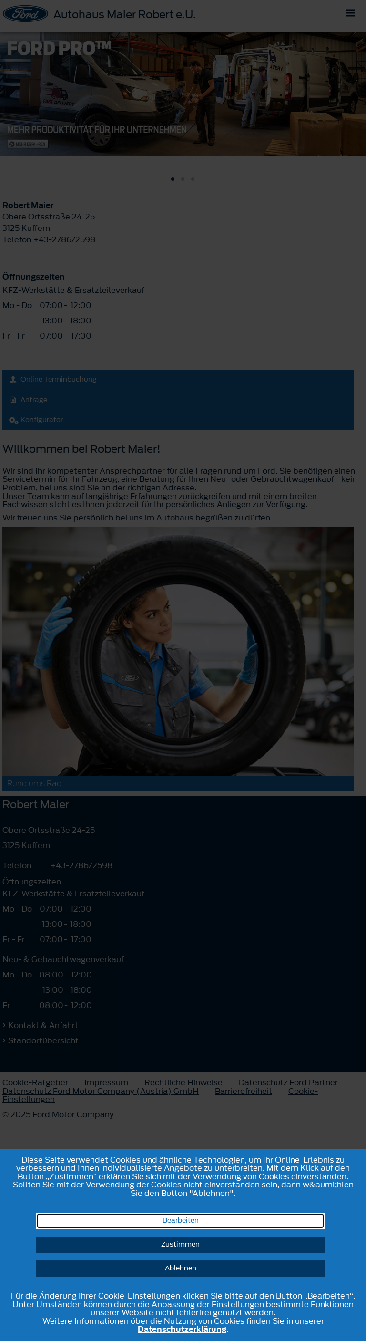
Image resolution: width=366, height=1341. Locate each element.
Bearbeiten (181, 1221)
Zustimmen (180, 1244)
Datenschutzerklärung (182, 1329)
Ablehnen (180, 1268)
